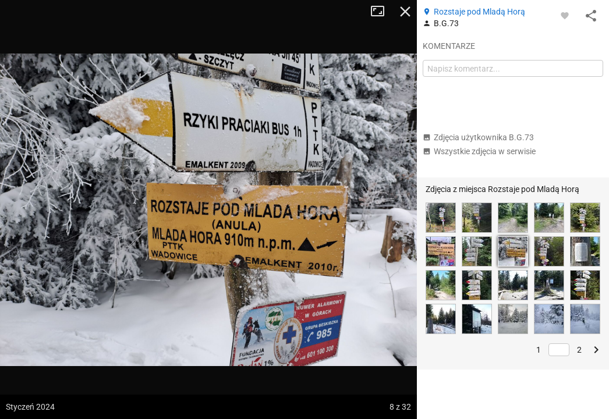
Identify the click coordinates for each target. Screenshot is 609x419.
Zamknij (405, 11)
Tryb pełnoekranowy (382, 11)
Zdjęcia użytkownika (478, 137)
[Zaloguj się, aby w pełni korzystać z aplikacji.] (564, 15)
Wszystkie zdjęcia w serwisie (479, 151)
